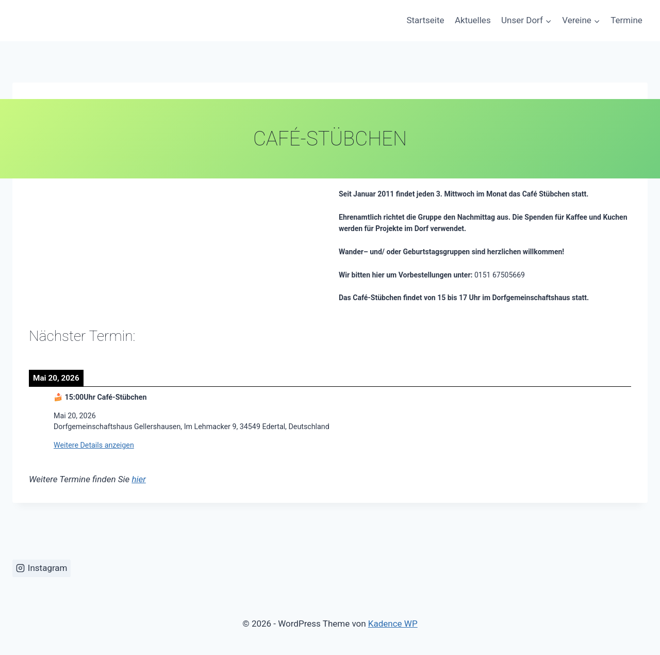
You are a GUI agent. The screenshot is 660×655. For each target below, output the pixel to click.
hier (138, 479)
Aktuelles (473, 20)
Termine (626, 20)
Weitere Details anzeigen (94, 445)
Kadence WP (393, 623)
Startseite (425, 20)
